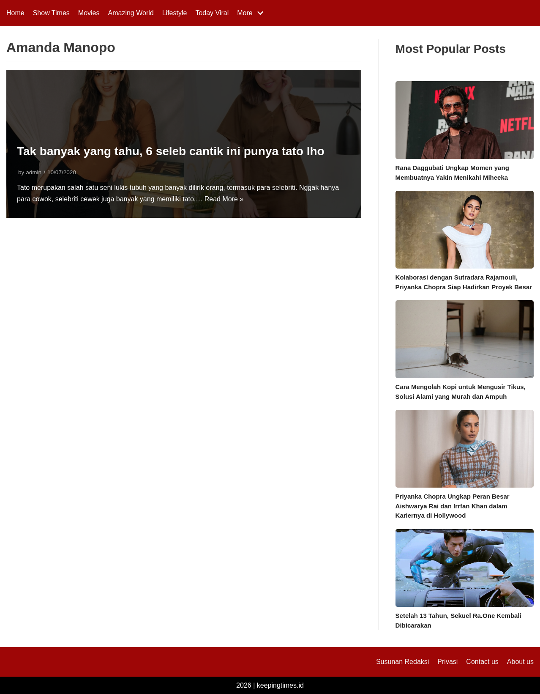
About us (520, 661)
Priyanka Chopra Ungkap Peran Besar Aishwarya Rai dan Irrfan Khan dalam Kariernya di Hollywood (452, 506)
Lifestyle (174, 12)
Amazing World (131, 12)
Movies (89, 12)
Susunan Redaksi (402, 661)
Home (15, 12)
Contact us (482, 661)
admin (33, 172)
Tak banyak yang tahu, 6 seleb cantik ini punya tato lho (171, 151)
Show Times (51, 12)
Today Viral (212, 12)
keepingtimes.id (280, 685)
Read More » (224, 199)
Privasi (447, 661)
